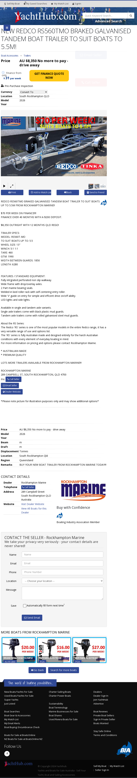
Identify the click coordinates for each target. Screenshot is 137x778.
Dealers (97, 691)
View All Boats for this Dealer (34, 510)
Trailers (27, 55)
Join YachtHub (100, 699)
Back (68, 192)
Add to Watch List (41, 192)
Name (12, 554)
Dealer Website (12, 391)
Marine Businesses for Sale (63, 711)
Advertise (98, 703)
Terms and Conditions (105, 735)
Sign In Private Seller (104, 719)
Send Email (32, 617)
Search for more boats (63, 670)
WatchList (59, 4)
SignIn (76, 3)
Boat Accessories (9, 55)
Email (13, 563)
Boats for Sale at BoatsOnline (19, 735)
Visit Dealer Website (32, 504)
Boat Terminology (58, 707)
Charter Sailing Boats (60, 691)
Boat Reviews (100, 711)
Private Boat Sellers (103, 715)
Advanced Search (108, 21)
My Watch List (11, 719)
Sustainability (56, 703)
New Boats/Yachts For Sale (18, 691)
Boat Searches (12, 711)
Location (11, 581)
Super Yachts (11, 699)
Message (11, 589)
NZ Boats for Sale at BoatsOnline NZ (23, 739)
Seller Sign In (102, 770)
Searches (35, 3)
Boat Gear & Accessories (17, 715)
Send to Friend (95, 192)
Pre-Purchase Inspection (17, 86)
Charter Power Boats (60, 695)
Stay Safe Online (102, 731)
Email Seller (91, 63)
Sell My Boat (12, 3)
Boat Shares (55, 715)
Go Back (37, 670)
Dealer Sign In (100, 695)
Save (13, 605)
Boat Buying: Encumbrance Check (21, 727)
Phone (12, 572)
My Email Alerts (12, 723)
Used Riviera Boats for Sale (63, 719)
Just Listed (9, 703)
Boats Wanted (100, 723)
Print (12, 192)
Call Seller (91, 74)
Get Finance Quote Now (49, 76)
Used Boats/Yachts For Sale (19, 695)
